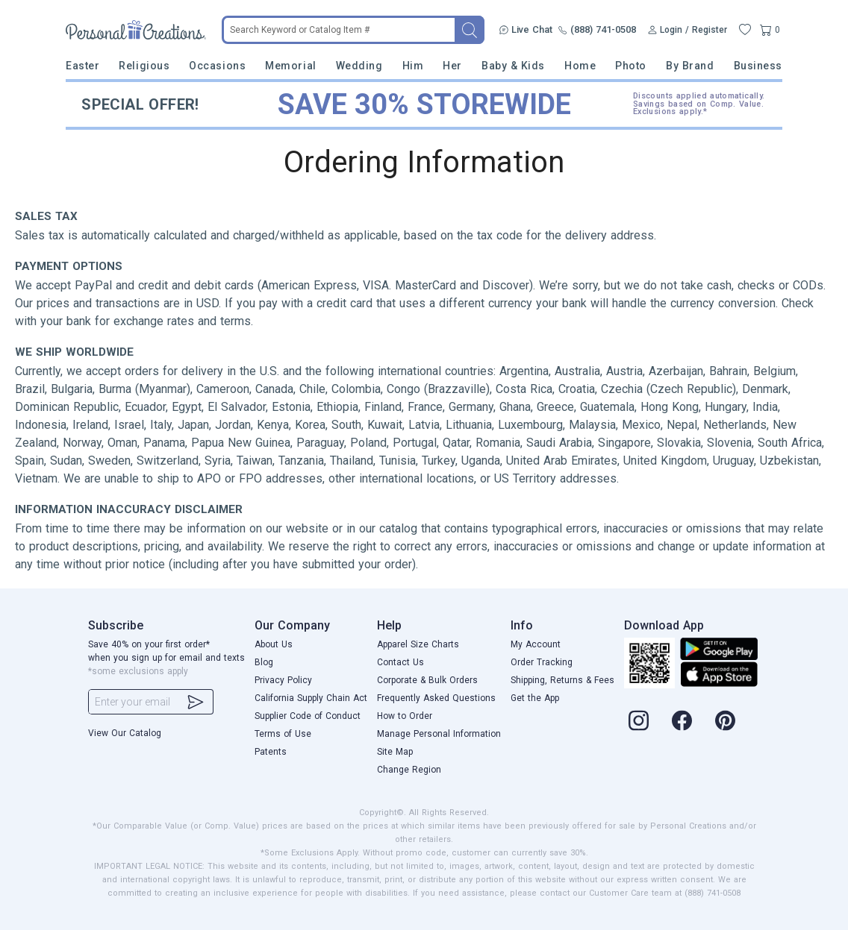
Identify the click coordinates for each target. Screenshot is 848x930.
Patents (271, 752)
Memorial (290, 66)
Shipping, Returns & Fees (562, 680)
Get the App (535, 698)
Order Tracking (542, 662)
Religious (144, 66)
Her (452, 66)
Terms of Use (283, 734)
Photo (630, 66)
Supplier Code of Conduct (308, 716)
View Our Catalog (124, 733)
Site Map (395, 752)
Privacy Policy (283, 680)
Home (580, 66)
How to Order (404, 716)
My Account (536, 644)
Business (758, 66)
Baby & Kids (513, 66)
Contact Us (400, 662)
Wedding (359, 66)
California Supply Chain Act (311, 698)
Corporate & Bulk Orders (427, 680)
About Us (274, 644)
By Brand (690, 66)
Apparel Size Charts (418, 644)
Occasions (217, 66)
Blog (264, 662)
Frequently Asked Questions (436, 698)
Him (413, 66)
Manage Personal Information (439, 734)
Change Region (409, 769)
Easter (82, 66)
